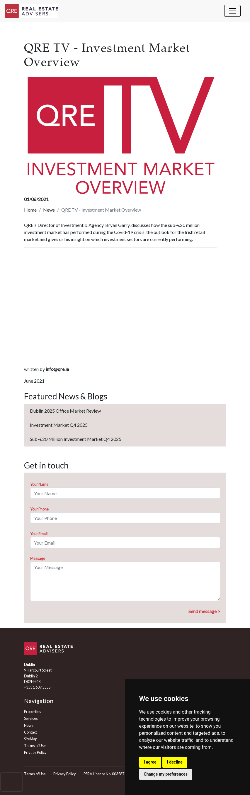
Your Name (39, 484)
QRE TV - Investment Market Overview (101, 209)
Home (30, 209)
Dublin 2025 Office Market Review (65, 411)
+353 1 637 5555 (37, 687)
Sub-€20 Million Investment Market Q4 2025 (75, 439)
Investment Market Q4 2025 (59, 425)
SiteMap (30, 739)
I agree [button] (150, 762)
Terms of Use (35, 745)
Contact (30, 732)
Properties (32, 711)
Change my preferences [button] (166, 774)
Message (37, 558)
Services (31, 718)
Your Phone (39, 509)
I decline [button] (175, 762)
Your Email (38, 533)
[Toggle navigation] (232, 11)
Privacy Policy (35, 752)
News (49, 209)
